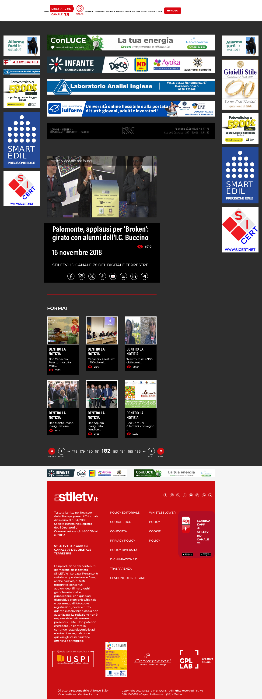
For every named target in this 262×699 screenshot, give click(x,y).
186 (138, 451)
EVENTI (144, 11)
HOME (46, 11)
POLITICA (120, 11)
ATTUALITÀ (110, 11)
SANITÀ (128, 11)
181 (97, 451)
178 (74, 451)
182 (106, 451)
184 (123, 451)
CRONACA (89, 11)
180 (90, 451)
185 (130, 451)
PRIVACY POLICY (122, 540)
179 (82, 451)
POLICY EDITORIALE (125, 512)
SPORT (160, 11)
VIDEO (172, 10)
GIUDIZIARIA (100, 11)
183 (115, 451)
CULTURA (136, 11)
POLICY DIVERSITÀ (123, 550)
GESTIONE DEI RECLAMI (127, 578)
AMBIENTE (152, 11)
